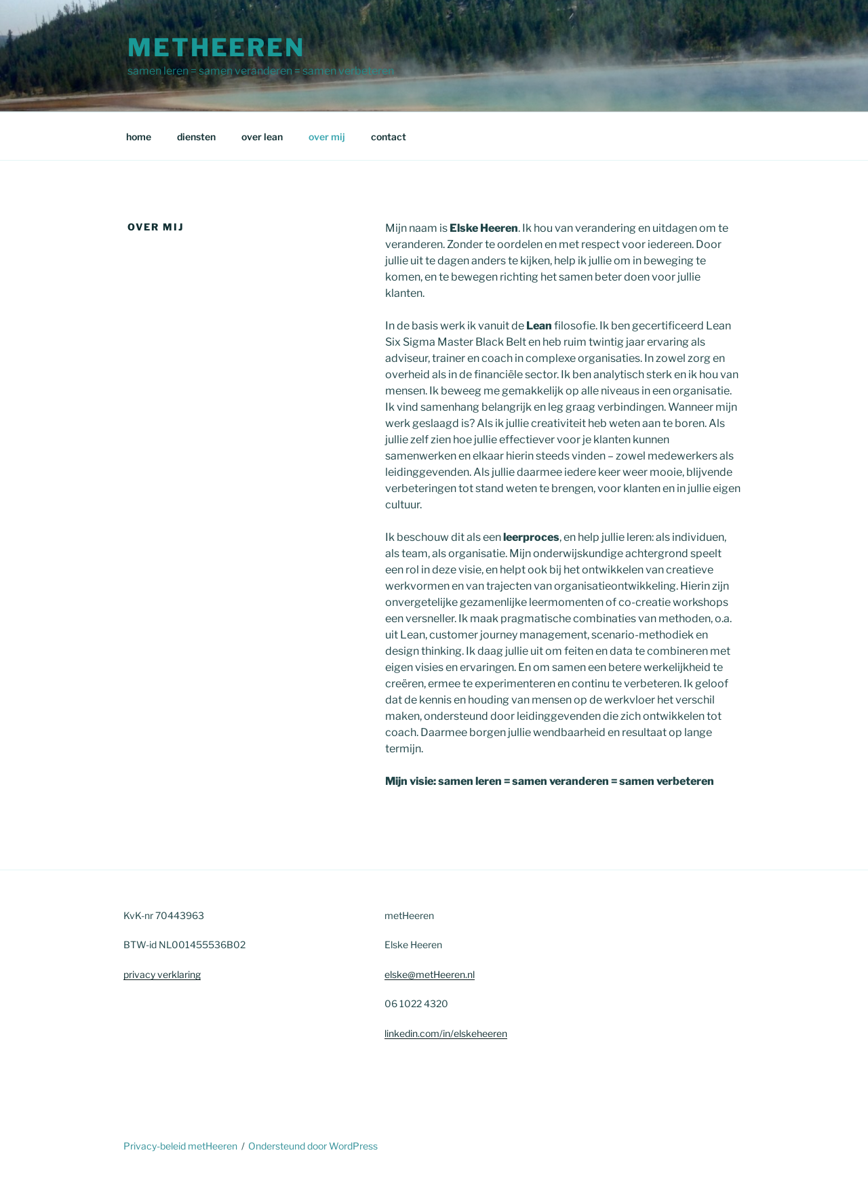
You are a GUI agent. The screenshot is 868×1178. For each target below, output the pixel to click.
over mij (327, 136)
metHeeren (216, 47)
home (138, 136)
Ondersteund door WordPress (313, 1146)
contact (388, 136)
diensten (196, 136)
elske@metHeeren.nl (429, 974)
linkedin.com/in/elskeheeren (445, 1033)
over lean (262, 136)
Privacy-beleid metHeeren (180, 1146)
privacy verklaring (162, 974)
